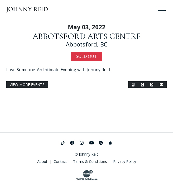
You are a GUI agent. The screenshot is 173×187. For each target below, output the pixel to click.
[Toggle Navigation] (162, 9)
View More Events (27, 84)
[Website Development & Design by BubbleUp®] (87, 175)
